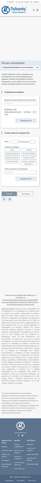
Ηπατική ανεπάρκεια (28, 154)
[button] (18, 435)
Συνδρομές (30, 444)
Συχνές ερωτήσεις (33, 454)
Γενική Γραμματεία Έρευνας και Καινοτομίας (20, 304)
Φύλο (7, 141)
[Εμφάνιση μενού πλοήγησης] (37, 10)
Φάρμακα (4, 446)
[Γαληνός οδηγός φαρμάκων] (14, 10)
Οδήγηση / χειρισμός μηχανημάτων (28, 163)
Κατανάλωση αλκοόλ (12, 158)
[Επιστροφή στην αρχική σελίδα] (20, 428)
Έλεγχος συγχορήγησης (18, 445)
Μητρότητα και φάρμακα (19, 451)
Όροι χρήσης (21, 480)
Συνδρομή (34, 2)
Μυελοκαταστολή (12, 161)
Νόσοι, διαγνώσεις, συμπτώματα (16, 169)
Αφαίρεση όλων (26, 120)
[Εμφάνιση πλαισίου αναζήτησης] (34, 10)
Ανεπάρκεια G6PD (28, 158)
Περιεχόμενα (9, 480)
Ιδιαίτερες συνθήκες (13, 147)
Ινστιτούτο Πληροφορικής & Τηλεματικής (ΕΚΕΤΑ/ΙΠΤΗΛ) (20, 302)
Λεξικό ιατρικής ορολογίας (19, 464)
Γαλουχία (29, 150)
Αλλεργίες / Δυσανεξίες (18, 457)
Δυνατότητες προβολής (31, 449)
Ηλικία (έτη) (26, 142)
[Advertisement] (20, 38)
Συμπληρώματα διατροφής (6, 465)
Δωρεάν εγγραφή (22, 2)
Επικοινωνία (32, 480)
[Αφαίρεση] (34, 112)
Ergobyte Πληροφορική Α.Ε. (22, 477)
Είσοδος (10, 2)
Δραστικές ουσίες (7, 450)
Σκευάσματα (5, 460)
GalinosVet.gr (32, 464)
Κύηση (12, 150)
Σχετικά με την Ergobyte (31, 459)
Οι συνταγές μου (19, 468)
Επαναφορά (26, 194)
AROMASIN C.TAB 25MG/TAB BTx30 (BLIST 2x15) (12, 112)
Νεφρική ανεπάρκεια (12, 154)
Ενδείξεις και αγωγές (6, 455)
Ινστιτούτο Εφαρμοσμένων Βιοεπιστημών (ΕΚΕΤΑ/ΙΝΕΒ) (20, 300)
